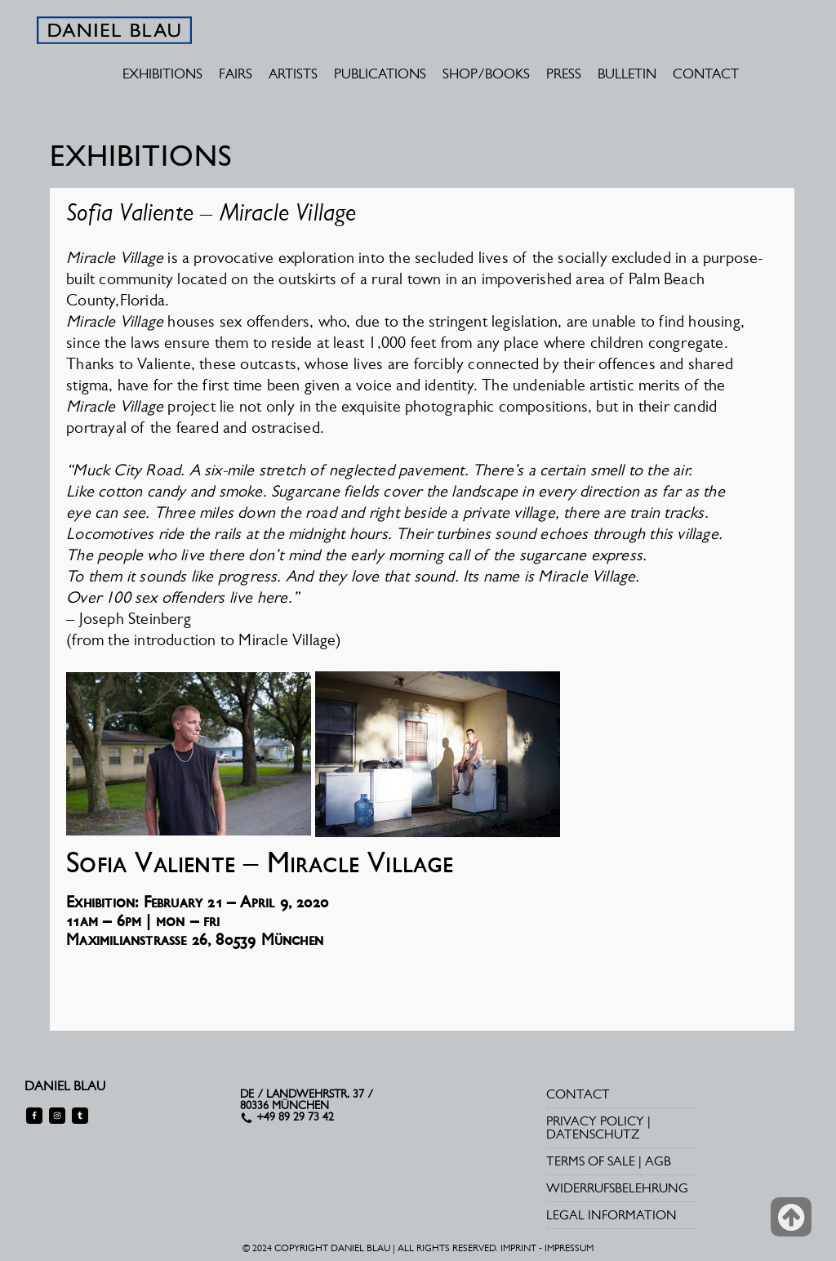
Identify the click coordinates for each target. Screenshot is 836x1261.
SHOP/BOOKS (486, 73)
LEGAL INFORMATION (611, 1215)
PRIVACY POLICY (595, 1121)
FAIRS (235, 73)
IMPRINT (518, 1248)
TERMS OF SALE (590, 1161)
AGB (658, 1161)
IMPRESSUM (569, 1248)
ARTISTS (293, 73)
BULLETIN (627, 73)
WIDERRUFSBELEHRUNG (617, 1188)
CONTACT (705, 73)
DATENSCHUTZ (592, 1134)
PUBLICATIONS (380, 73)
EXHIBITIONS (162, 73)
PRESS (564, 73)
